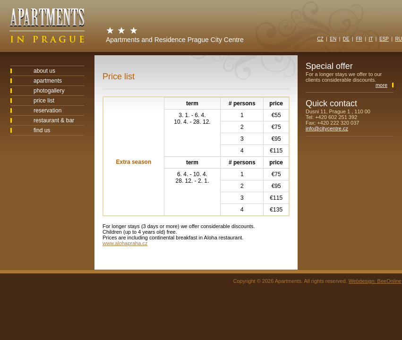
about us (44, 70)
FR (359, 39)
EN (333, 39)
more (381, 85)
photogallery (49, 90)
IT (371, 39)
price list (44, 100)
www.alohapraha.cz (125, 243)
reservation (47, 110)
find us (42, 130)
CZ (320, 39)
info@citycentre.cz (327, 128)
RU (398, 39)
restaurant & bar (54, 120)
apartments (48, 80)
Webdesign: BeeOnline (375, 281)
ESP (384, 39)
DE (346, 39)
